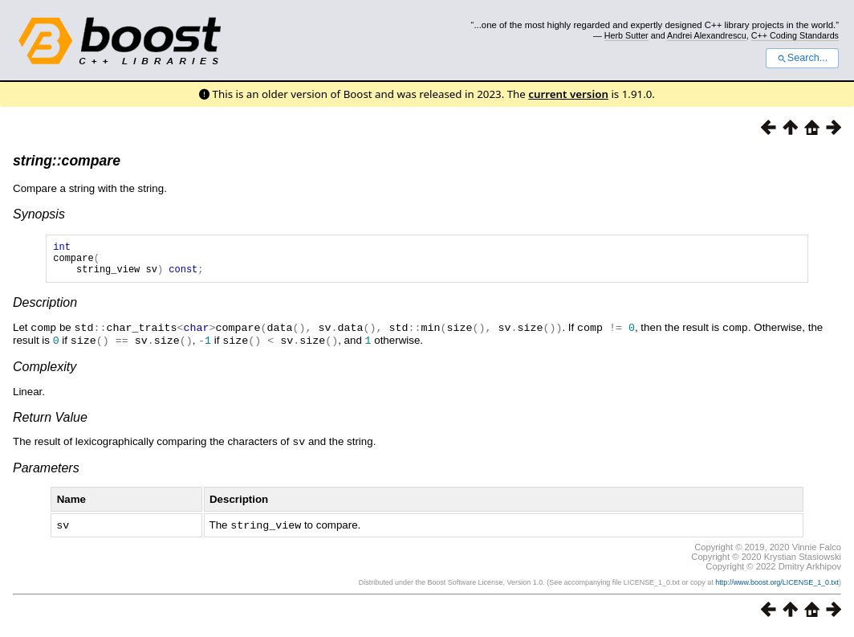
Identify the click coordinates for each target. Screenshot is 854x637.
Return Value (50, 423)
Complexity (44, 372)
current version (568, 94)
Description (45, 309)
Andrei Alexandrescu (706, 35)
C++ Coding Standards (795, 35)
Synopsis (39, 214)
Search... (802, 57)
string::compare (66, 161)
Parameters (46, 473)
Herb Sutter (626, 35)
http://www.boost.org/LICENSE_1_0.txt (777, 586)
